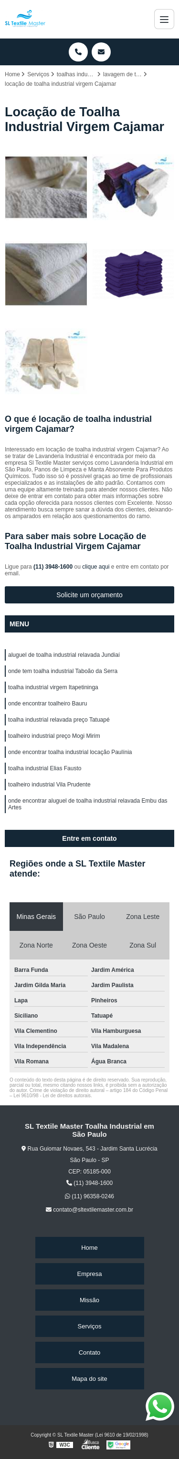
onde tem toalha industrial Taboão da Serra (62, 671)
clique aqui (95, 566)
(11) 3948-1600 (53, 566)
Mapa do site (89, 1378)
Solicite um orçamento (89, 595)
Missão (89, 1300)
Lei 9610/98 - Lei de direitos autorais (52, 1095)
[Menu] (164, 19)
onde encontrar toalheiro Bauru (47, 703)
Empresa (89, 1273)
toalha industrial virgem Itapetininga (53, 687)
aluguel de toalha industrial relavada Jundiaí (64, 655)
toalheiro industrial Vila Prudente (49, 784)
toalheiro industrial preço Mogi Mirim (54, 736)
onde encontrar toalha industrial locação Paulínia (70, 752)
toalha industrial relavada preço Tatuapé (59, 719)
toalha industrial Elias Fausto (44, 768)
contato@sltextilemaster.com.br (89, 1209)
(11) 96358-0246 (89, 1196)
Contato (90, 1352)
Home (89, 1247)
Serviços (90, 1326)
